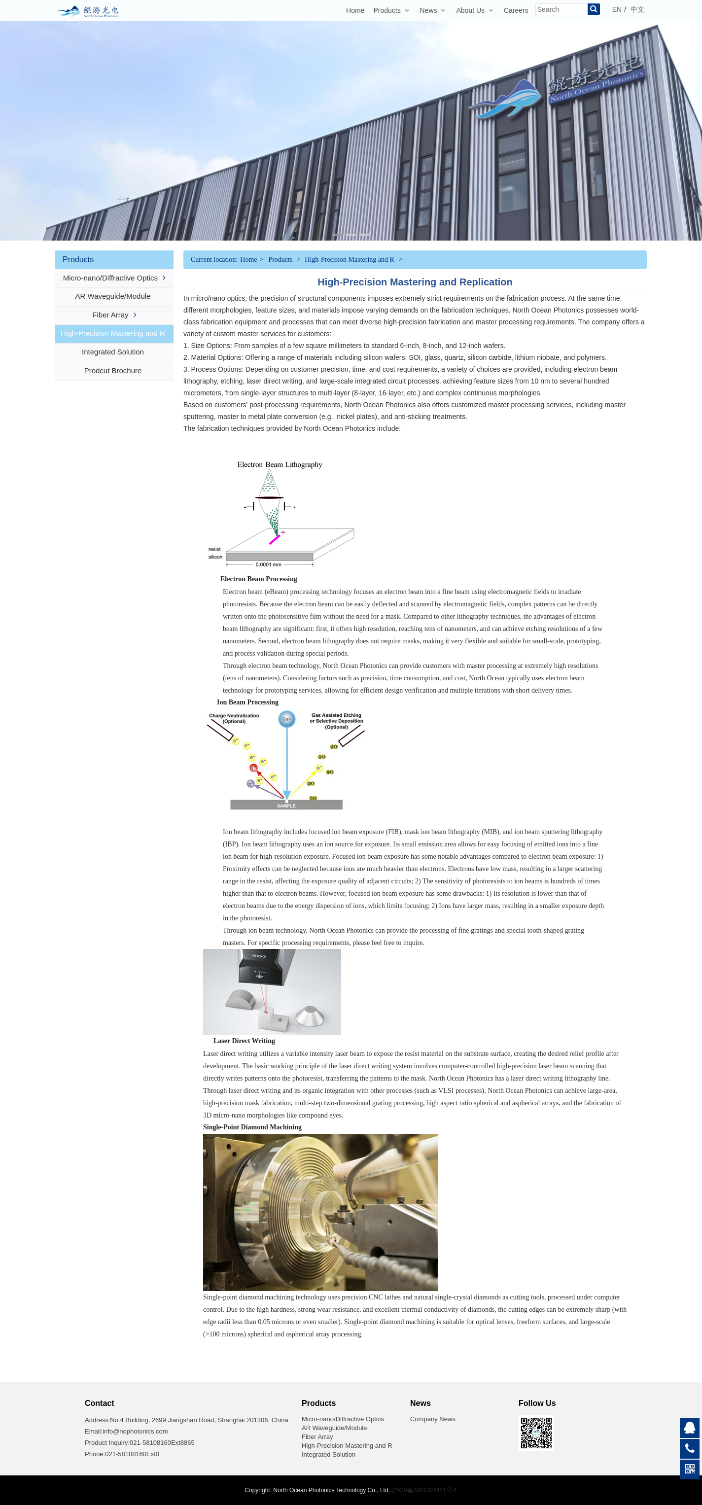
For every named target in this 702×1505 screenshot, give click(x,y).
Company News (433, 1419)
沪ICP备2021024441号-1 (424, 1490)
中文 (637, 9)
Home (355, 10)
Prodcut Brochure (114, 370)
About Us (474, 10)
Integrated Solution (114, 352)
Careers (516, 10)
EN (617, 9)
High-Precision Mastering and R (114, 333)
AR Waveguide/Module (114, 296)
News (433, 10)
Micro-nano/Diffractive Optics (114, 278)
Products (391, 10)
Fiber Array (114, 315)
